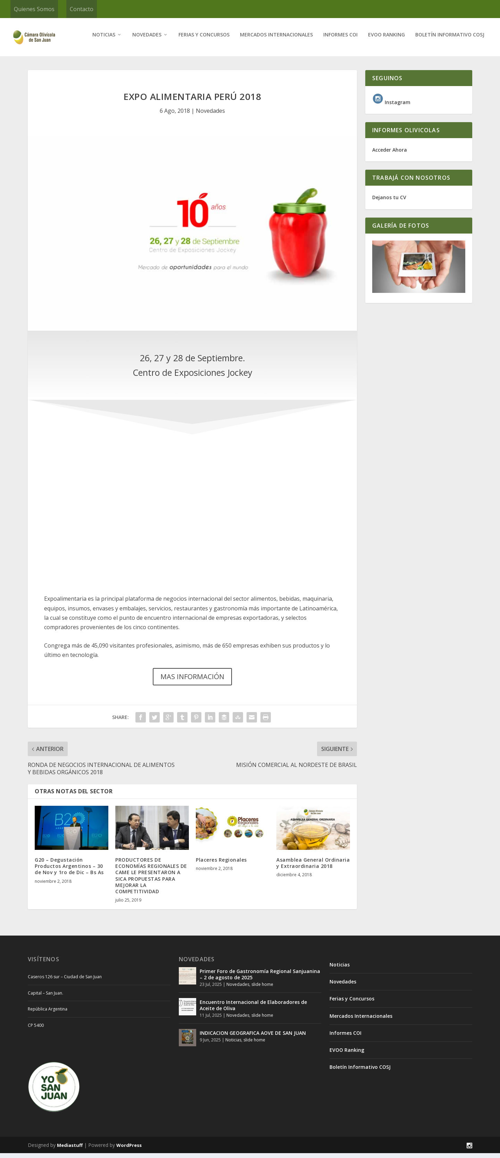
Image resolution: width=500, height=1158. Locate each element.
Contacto (81, 9)
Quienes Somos (34, 9)
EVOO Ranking (386, 40)
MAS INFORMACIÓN (192, 681)
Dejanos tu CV (389, 202)
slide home (262, 989)
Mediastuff (70, 1150)
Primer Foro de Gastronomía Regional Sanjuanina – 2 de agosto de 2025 (260, 979)
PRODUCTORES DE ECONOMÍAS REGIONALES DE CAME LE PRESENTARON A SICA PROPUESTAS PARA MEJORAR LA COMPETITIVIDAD (151, 880)
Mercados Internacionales (276, 40)
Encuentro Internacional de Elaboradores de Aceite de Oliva (253, 1010)
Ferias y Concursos (204, 40)
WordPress (129, 1150)
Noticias (103, 40)
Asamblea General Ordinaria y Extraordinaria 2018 (313, 867)
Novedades (146, 40)
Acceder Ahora (389, 154)
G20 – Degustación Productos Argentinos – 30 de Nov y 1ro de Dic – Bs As (69, 870)
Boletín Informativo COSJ (449, 40)
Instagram (391, 107)
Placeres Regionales (221, 864)
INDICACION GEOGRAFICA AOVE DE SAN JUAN (253, 1037)
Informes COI (340, 40)
